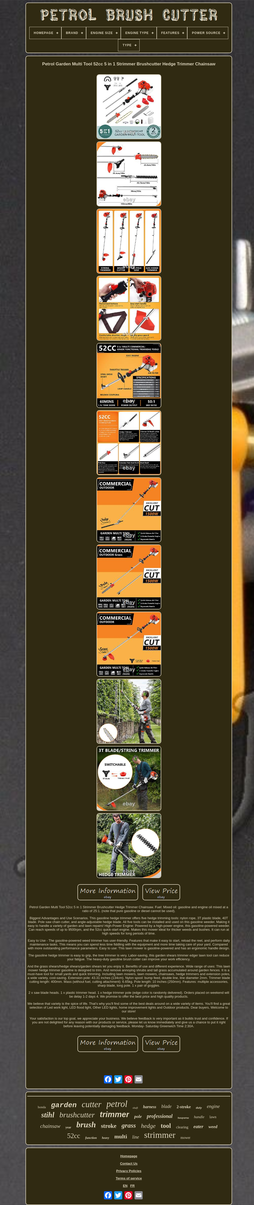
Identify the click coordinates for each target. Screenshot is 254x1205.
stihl (48, 1115)
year (68, 1127)
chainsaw (50, 1126)
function (91, 1138)
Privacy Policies (128, 1171)
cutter (91, 1104)
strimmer (160, 1135)
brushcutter (77, 1115)
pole (138, 1116)
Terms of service (129, 1178)
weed (212, 1126)
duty (199, 1107)
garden (64, 1105)
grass (129, 1125)
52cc (73, 1136)
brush (86, 1124)
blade (166, 1106)
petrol (116, 1104)
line (135, 1137)
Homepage (128, 1156)
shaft (135, 1107)
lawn (212, 1117)
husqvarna (183, 1117)
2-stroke (184, 1107)
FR (132, 1186)
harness (149, 1107)
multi (120, 1136)
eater (198, 1126)
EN (125, 1186)
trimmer (114, 1114)
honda (42, 1107)
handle (199, 1117)
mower (186, 1138)
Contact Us (129, 1163)
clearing (182, 1127)
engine (213, 1106)
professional (159, 1116)
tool (166, 1125)
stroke (108, 1126)
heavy (105, 1138)
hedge (148, 1126)
